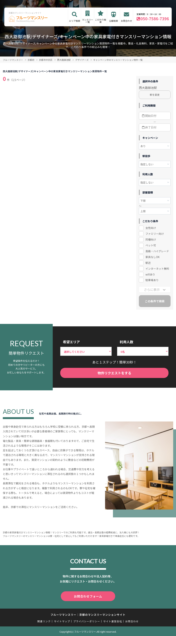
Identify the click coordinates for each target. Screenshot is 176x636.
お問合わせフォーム (88, 596)
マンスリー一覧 (87, 20)
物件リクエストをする (114, 372)
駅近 (148, 263)
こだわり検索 (100, 20)
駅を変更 (154, 94)
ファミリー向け (154, 234)
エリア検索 (74, 20)
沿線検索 (113, 20)
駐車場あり (152, 280)
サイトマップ (62, 620)
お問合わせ (126, 20)
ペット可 (150, 245)
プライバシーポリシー (86, 620)
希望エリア (71, 341)
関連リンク (44, 620)
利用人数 (126, 341)
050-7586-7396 (155, 18)
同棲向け (150, 239)
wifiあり (150, 274)
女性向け (150, 228)
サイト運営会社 (112, 620)
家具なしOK (152, 257)
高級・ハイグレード (157, 251)
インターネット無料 (157, 268)
